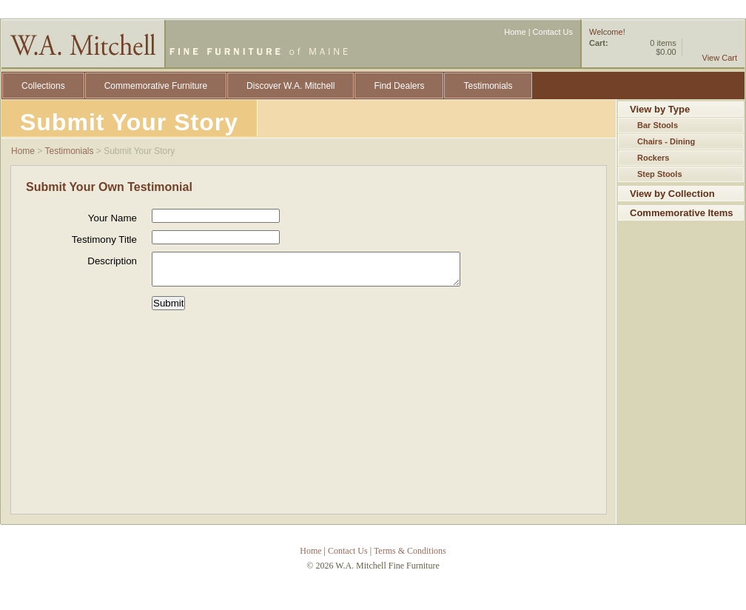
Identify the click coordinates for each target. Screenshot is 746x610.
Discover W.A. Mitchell (290, 86)
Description (112, 261)
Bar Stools (657, 125)
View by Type (660, 109)
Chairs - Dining (666, 141)
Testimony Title (104, 239)
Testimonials (487, 86)
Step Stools (659, 174)
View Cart (719, 57)
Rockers (653, 157)
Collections (43, 86)
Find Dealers (399, 86)
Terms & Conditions (410, 551)
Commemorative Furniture (155, 86)
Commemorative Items (681, 212)
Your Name (112, 218)
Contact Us (553, 31)
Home (514, 31)
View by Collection (672, 193)
